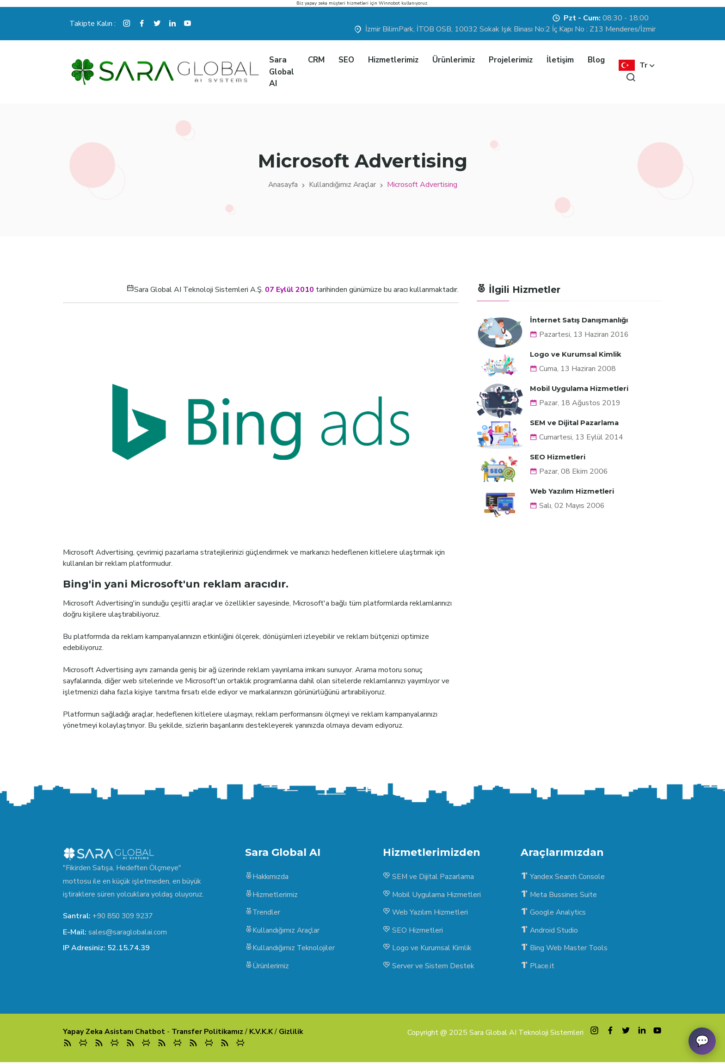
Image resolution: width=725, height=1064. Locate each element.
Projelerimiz (511, 60)
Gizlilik (294, 1033)
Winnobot (389, 3)
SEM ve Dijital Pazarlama (575, 421)
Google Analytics (553, 913)
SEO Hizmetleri (557, 456)
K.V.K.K (264, 1033)
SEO (346, 60)
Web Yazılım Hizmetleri (572, 489)
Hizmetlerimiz (393, 60)
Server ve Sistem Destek (428, 967)
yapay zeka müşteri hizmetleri (337, 3)
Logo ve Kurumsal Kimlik (576, 353)
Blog (596, 60)
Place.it (537, 967)
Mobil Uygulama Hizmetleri (580, 388)
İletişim (560, 60)
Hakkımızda (267, 877)
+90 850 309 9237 (125, 916)
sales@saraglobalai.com (127, 932)
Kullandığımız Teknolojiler (290, 949)
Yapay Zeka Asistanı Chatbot (114, 1033)
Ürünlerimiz (453, 60)
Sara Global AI (281, 72)
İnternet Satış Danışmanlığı (580, 319)
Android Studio (549, 931)
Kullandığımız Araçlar (342, 184)
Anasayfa (283, 184)
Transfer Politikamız (209, 1033)
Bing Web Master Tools (565, 949)
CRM (316, 60)
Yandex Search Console (563, 877)
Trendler (263, 913)
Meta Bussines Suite (559, 895)
